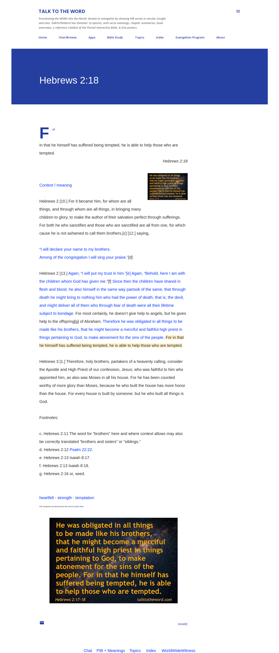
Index (160, 37)
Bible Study (115, 37)
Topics (139, 37)
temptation (85, 498)
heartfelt (46, 498)
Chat (88, 650)
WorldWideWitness (178, 650)
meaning (64, 185)
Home (43, 37)
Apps (92, 37)
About (220, 37)
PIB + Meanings (111, 650)
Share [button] (182, 624)
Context (46, 185)
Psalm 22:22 (81, 449)
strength (64, 498)
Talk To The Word (62, 11)
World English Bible (76, 507)
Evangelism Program (190, 37)
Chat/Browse (68, 37)
